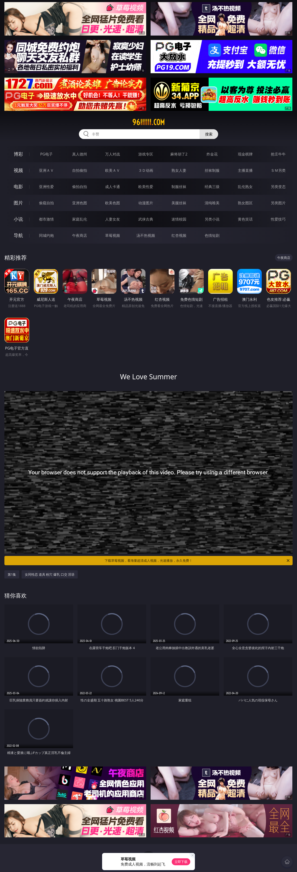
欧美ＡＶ (112, 170)
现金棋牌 (245, 154)
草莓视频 (112, 235)
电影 (18, 186)
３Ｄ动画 (145, 170)
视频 (18, 170)
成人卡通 (112, 186)
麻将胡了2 (178, 154)
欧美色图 (112, 202)
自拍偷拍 (79, 170)
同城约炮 (46, 235)
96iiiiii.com (148, 122)
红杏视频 (178, 235)
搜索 (209, 134)
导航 (18, 235)
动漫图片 (145, 202)
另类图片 (278, 202)
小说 (18, 219)
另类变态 (278, 186)
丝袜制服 (212, 170)
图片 (18, 203)
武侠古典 (145, 219)
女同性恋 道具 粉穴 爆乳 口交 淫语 (49, 574)
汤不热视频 (145, 235)
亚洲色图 (79, 202)
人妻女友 (112, 219)
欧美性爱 (145, 186)
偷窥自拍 (46, 202)
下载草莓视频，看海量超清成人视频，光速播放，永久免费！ (197, 560)
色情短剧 (212, 235)
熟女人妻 (178, 170)
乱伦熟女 (245, 186)
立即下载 (180, 861)
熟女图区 (245, 202)
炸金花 (212, 154)
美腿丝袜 (178, 202)
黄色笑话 (245, 219)
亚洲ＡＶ (46, 170)
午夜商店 (79, 235)
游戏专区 (145, 154)
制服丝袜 (178, 186)
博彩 (18, 154)
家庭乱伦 (79, 219)
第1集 (12, 574)
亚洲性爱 (46, 186)
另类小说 (212, 219)
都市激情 (46, 219)
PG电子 (46, 154)
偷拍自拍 (79, 186)
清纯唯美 (212, 202)
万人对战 (112, 154)
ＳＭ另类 (278, 170)
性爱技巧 (278, 219)
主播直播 (245, 170)
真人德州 (79, 154)
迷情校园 (178, 219)
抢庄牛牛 (278, 154)
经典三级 (212, 186)
